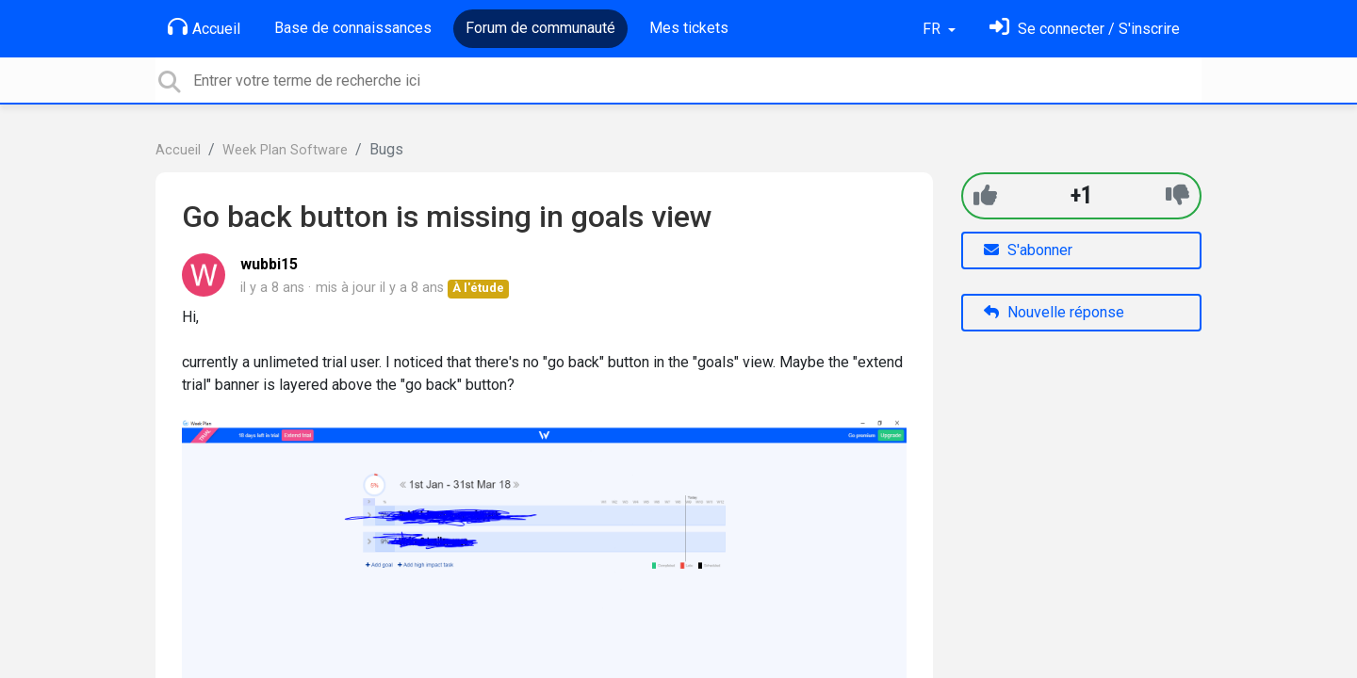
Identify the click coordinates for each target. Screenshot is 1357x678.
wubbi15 (269, 264)
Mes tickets (688, 28)
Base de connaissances (353, 28)
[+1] (985, 195)
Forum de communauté (540, 28)
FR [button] (933, 29)
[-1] (1177, 195)
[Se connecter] (1084, 28)
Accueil (204, 27)
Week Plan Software (285, 150)
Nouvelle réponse (1054, 312)
